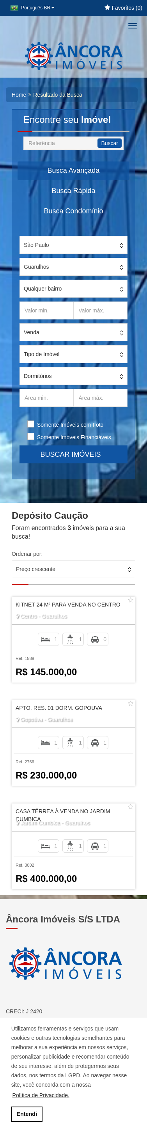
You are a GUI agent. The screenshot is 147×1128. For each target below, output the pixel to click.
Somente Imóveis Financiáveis (74, 437)
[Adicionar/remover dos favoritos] (130, 600)
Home (19, 95)
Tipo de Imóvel (41, 354)
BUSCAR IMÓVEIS (73, 454)
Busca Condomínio (73, 211)
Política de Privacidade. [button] (40, 1095)
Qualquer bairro (43, 289)
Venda (31, 332)
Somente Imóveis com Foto (70, 425)
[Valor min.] (46, 310)
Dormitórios (38, 376)
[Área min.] (46, 398)
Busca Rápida (73, 191)
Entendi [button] (26, 1114)
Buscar (109, 143)
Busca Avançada (74, 170)
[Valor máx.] (101, 310)
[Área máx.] (101, 398)
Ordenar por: (27, 554)
